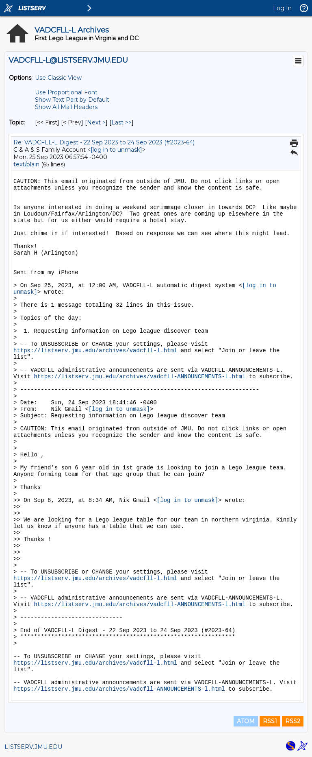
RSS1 (270, 721)
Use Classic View (58, 77)
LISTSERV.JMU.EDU (33, 746)
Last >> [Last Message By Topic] (121, 122)
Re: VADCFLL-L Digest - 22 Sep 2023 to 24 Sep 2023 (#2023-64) (104, 142)
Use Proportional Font (66, 92)
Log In (282, 8)
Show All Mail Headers (66, 107)
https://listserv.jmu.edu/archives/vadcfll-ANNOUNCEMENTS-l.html (139, 376)
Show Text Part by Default (72, 99)
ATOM (246, 721)
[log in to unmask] (116, 149)
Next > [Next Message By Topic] (96, 122)
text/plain (26, 164)
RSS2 (292, 721)
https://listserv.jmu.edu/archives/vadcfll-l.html (95, 350)
